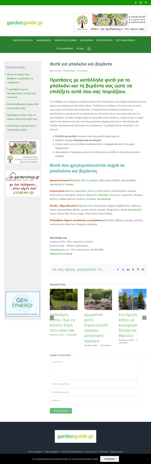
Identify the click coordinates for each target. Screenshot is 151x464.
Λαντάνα (54, 224)
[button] (89, 49)
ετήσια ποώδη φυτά (88, 144)
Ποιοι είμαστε (35, 451)
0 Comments (82, 70)
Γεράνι (53, 209)
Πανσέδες (103, 194)
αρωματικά (112, 144)
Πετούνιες (115, 194)
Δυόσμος (94, 180)
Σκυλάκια (91, 198)
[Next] (144, 318)
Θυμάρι (69, 184)
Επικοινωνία (116, 451)
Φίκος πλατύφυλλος (131, 209)
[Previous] (52, 318)
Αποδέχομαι (109, 459)
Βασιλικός (75, 180)
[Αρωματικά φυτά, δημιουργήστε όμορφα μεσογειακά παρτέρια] (98, 299)
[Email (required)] (93, 392)
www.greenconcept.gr (61, 253)
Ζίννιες (91, 190)
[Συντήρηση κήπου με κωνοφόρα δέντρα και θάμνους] (132, 299)
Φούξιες (138, 194)
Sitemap (103, 451)
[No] (147, 459)
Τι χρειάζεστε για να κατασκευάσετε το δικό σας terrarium (21, 93)
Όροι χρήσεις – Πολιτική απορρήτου (64, 451)
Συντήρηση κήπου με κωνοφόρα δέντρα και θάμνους (128, 325)
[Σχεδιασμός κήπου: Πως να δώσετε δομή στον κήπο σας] (64, 299)
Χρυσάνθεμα (103, 198)
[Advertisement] (23, 244)
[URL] (93, 400)
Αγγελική (83, 205)
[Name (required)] (93, 383)
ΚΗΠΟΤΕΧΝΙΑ (69, 70)
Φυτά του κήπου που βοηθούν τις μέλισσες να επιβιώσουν (20, 78)
